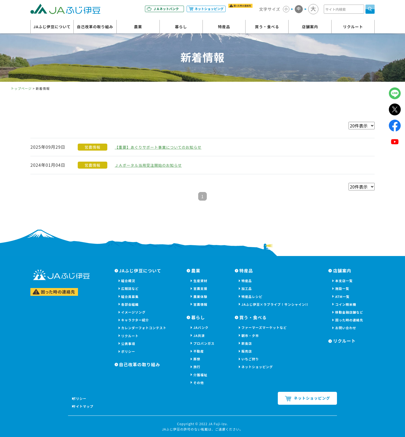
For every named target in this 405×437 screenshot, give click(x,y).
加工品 (246, 288)
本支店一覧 (344, 280)
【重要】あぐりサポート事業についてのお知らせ (165, 147)
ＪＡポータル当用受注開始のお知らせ (154, 165)
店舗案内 (310, 27)
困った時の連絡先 (349, 320)
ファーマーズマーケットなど (264, 327)
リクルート (353, 27)
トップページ (21, 88)
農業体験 (200, 296)
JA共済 (199, 335)
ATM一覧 (342, 296)
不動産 (198, 351)
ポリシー (128, 351)
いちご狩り (250, 359)
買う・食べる (267, 27)
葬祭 (196, 359)
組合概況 (128, 280)
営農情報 (200, 304)
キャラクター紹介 (135, 320)
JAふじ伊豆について (52, 27)
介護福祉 (200, 374)
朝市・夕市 (250, 335)
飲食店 (246, 343)
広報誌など (130, 288)
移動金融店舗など (349, 312)
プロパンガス (204, 343)
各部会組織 (130, 304)
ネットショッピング (257, 366)
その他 (198, 382)
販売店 (246, 351)
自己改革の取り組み (95, 27)
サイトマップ (85, 406)
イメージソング (133, 312)
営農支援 (200, 288)
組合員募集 (130, 296)
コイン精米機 (345, 304)
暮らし (181, 27)
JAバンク (200, 327)
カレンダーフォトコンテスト (143, 327)
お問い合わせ (345, 327)
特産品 (224, 27)
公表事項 (128, 343)
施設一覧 (342, 288)
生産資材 (200, 280)
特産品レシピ (251, 296)
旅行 (196, 366)
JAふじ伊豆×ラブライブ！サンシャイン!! (274, 304)
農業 (138, 27)
